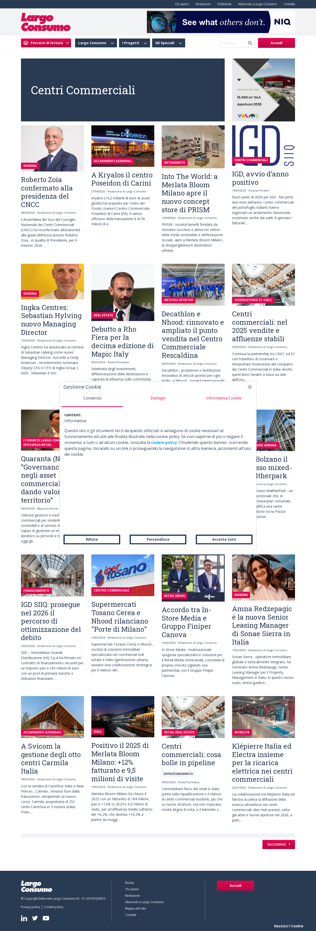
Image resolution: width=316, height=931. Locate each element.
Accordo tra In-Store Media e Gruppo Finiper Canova (186, 622)
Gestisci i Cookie (288, 926)
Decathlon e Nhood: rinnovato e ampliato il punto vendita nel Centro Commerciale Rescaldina (193, 334)
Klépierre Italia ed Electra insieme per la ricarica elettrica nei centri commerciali (262, 762)
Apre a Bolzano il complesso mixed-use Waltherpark (262, 467)
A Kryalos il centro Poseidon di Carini (122, 179)
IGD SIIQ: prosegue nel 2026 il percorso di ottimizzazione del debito (51, 621)
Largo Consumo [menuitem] (92, 43)
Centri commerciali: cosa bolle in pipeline (191, 754)
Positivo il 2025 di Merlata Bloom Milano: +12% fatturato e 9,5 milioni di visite (120, 762)
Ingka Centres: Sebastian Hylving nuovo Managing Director (51, 320)
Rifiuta (92, 539)
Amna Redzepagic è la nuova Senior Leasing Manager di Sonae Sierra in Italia (262, 625)
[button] (250, 387)
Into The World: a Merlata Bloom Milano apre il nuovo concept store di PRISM (190, 193)
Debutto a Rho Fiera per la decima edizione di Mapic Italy (122, 341)
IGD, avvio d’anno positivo (260, 178)
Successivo (277, 844)
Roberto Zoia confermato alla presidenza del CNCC (47, 192)
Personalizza (158, 539)
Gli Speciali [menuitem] (164, 43)
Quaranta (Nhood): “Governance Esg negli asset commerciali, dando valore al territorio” (50, 479)
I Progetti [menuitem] (130, 43)
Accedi (276, 42)
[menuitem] (181, 4)
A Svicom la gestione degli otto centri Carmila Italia (51, 758)
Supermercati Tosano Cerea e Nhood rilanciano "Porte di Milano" (119, 617)
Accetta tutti (224, 539)
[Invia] (250, 43)
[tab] (92, 400)
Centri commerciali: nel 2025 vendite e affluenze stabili (259, 326)
